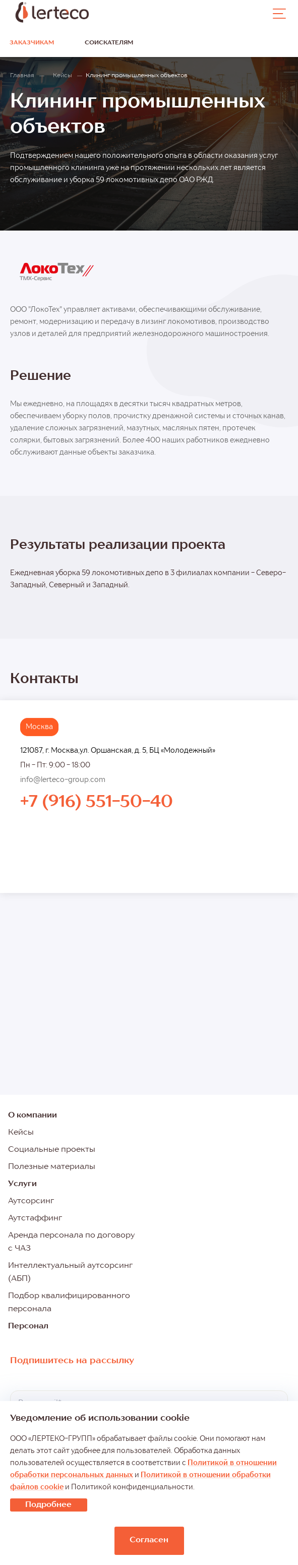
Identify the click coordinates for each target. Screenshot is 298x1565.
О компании (32, 1115)
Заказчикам (32, 43)
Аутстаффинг (35, 1218)
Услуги (22, 1184)
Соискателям (109, 43)
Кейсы (21, 1133)
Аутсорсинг (31, 1201)
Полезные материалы (51, 1167)
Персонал (28, 1326)
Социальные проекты (51, 1150)
